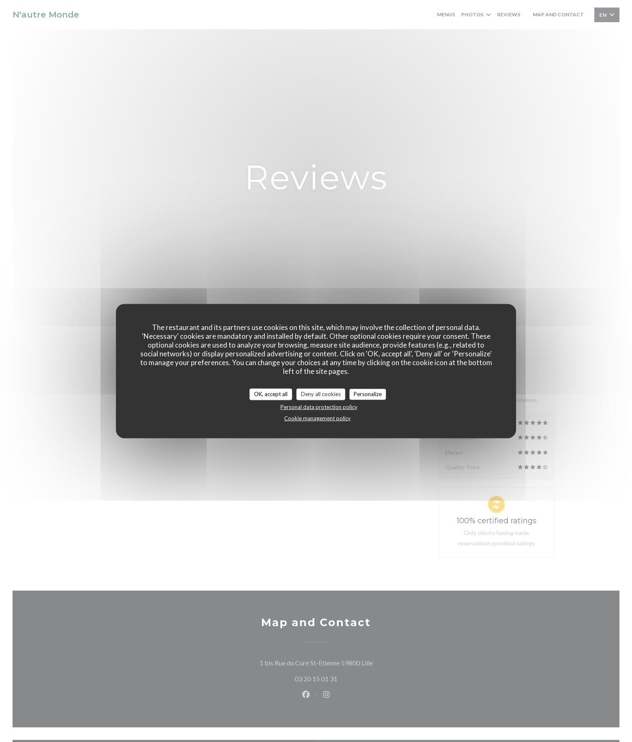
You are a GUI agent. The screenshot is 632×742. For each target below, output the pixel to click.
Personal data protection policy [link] (318, 406)
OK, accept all (271, 394)
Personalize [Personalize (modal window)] (368, 394)
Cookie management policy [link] (317, 417)
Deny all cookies (321, 394)
